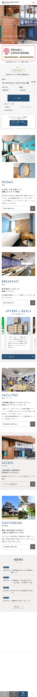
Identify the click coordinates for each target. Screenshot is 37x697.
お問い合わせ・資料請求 (9, 642)
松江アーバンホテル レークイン (12, 658)
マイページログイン (26, 107)
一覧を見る (16, 606)
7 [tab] (24, 42)
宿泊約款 (5, 648)
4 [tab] (18, 42)
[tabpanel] (18, 22)
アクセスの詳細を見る (10, 484)
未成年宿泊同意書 (8, 645)
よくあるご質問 (23, 642)
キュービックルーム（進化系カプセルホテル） (16, 662)
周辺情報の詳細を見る (10, 547)
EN (33, 3)
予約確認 (7, 107)
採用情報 (15, 648)
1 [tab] (13, 42)
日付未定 (33, 82)
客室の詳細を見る (9, 208)
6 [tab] (22, 42)
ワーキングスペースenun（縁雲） (13, 665)
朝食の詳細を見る (9, 303)
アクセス (14, 695)
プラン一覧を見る (9, 357)
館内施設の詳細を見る (10, 424)
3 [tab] (16, 42)
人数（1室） (5, 87)
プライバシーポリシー (22, 645)
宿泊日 (3, 79)
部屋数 (21, 87)
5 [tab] (20, 42)
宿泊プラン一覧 (9, 104)
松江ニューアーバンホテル (11, 655)
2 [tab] (14, 42)
